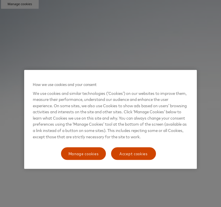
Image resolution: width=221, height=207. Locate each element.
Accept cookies (133, 153)
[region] (110, 119)
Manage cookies (83, 153)
